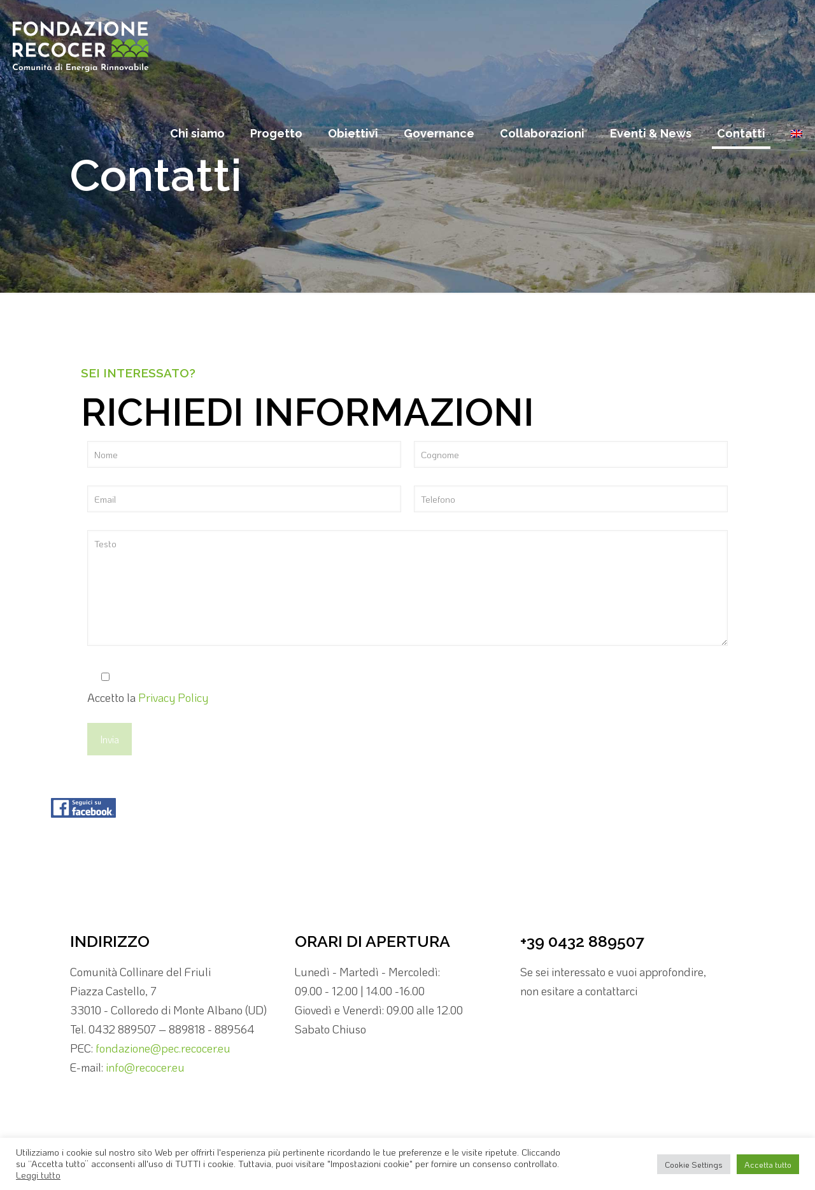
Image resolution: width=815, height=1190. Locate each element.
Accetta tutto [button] (767, 1164)
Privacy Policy (173, 697)
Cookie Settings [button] (694, 1164)
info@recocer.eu (145, 1067)
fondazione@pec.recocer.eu (163, 1048)
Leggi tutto (38, 1175)
